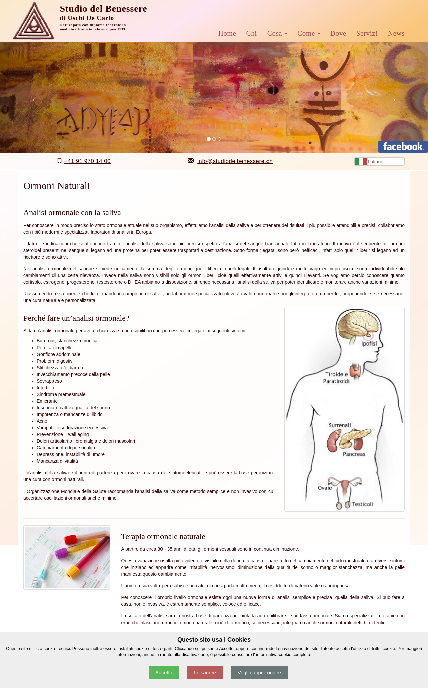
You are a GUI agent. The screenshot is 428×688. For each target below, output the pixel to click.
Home (227, 33)
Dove (338, 33)
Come (308, 33)
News (396, 33)
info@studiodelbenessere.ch (235, 161)
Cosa (277, 33)
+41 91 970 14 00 (87, 161)
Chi (251, 33)
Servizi (367, 33)
